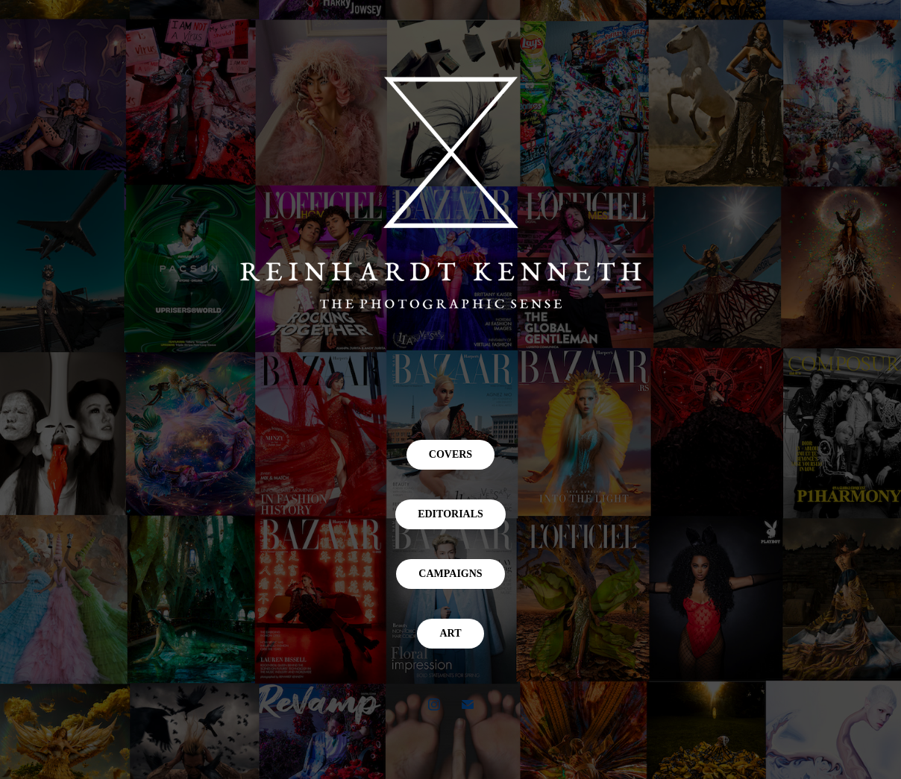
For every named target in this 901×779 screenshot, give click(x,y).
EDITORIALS (450, 514)
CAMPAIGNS (450, 573)
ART (450, 633)
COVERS (450, 454)
